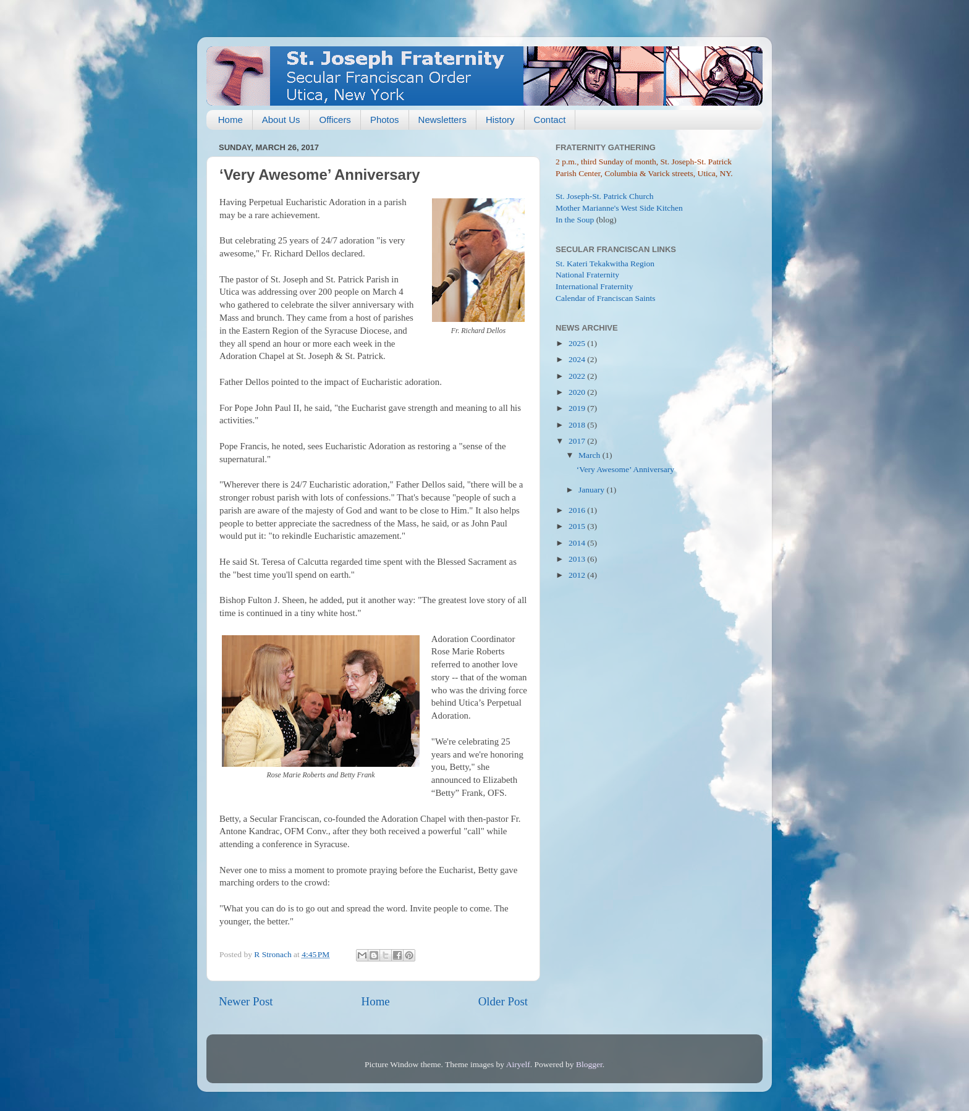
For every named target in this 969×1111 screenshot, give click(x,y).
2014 (578, 542)
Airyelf (518, 1064)
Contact (550, 119)
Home (230, 119)
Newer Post (246, 1001)
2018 (578, 424)
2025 (578, 343)
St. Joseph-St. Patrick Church (605, 196)
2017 (578, 441)
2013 (578, 559)
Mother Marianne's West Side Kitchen (619, 208)
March (590, 455)
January (592, 489)
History (500, 119)
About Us (281, 119)
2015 (578, 526)
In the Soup (575, 219)
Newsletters (442, 119)
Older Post (503, 1001)
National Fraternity (587, 274)
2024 (578, 359)
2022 (578, 376)
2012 (578, 575)
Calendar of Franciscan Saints (606, 298)
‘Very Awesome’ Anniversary (625, 469)
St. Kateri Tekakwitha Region (605, 263)
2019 (578, 408)
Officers (334, 119)
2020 (578, 392)
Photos (384, 119)
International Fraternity (594, 286)
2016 (578, 510)
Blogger (589, 1064)
